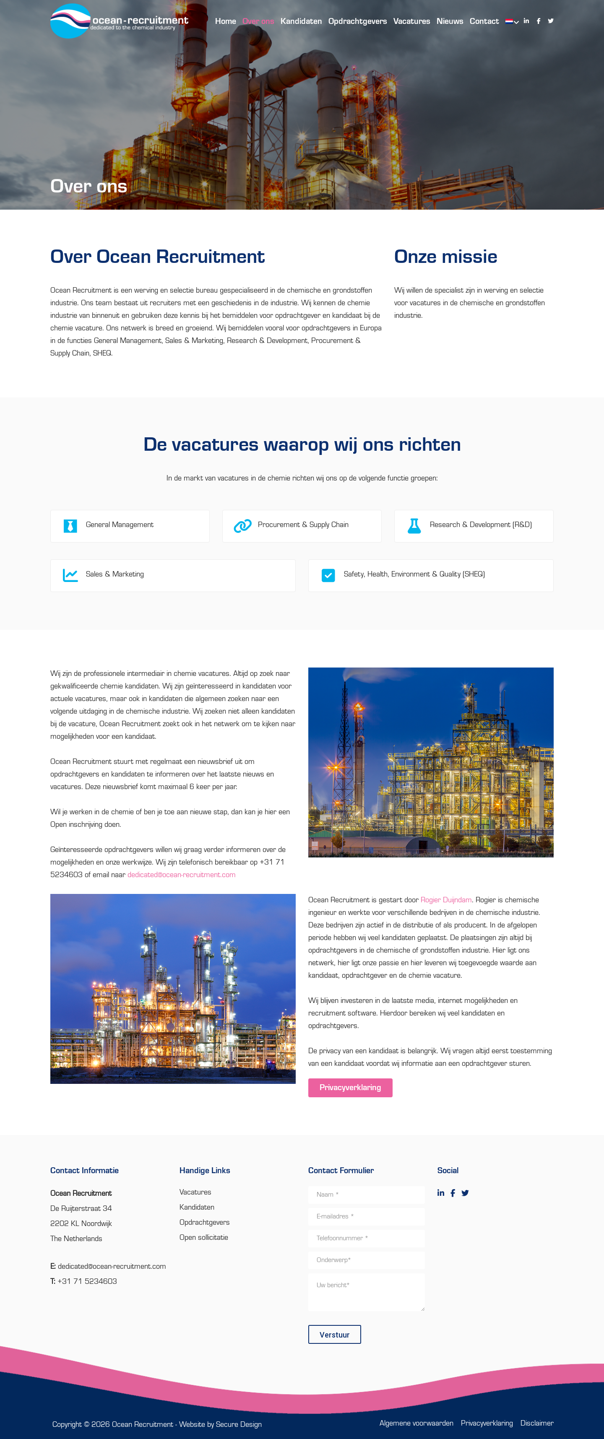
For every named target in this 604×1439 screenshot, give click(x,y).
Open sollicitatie (204, 1238)
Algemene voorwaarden (416, 1423)
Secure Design (239, 1425)
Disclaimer (537, 1423)
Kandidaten (197, 1207)
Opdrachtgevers (205, 1222)
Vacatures (195, 1192)
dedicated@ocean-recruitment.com (182, 875)
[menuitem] (508, 21)
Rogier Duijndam (446, 900)
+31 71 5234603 (87, 1282)
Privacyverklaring (350, 1088)
